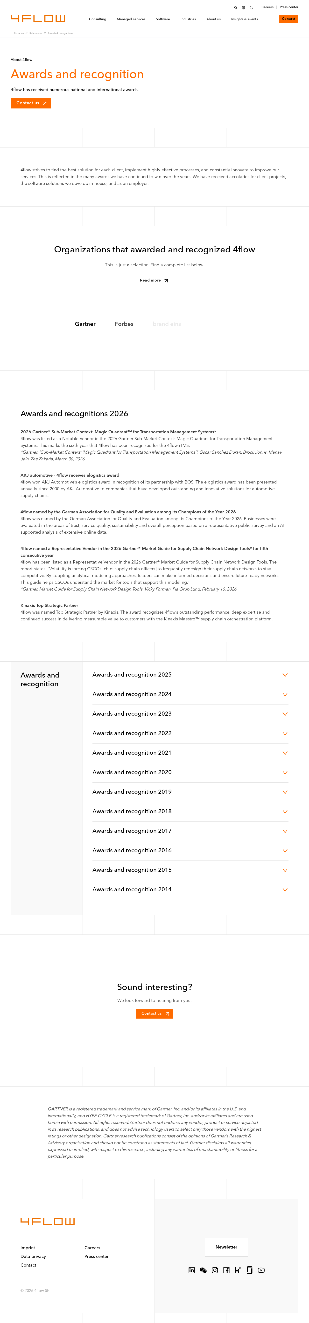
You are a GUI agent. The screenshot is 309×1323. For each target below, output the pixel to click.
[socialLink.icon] (192, 1270)
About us (19, 33)
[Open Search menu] (235, 8)
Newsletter (226, 1247)
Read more (154, 280)
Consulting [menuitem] (99, 20)
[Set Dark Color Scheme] (251, 8)
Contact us (32, 103)
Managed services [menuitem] (132, 20)
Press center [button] (96, 1257)
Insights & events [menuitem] (246, 20)
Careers (267, 7)
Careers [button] (92, 1248)
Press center (289, 7)
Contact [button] (28, 1265)
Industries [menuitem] (190, 20)
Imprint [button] (28, 1248)
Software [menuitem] (164, 20)
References (35, 33)
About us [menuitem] (215, 20)
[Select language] (243, 8)
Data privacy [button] (33, 1257)
